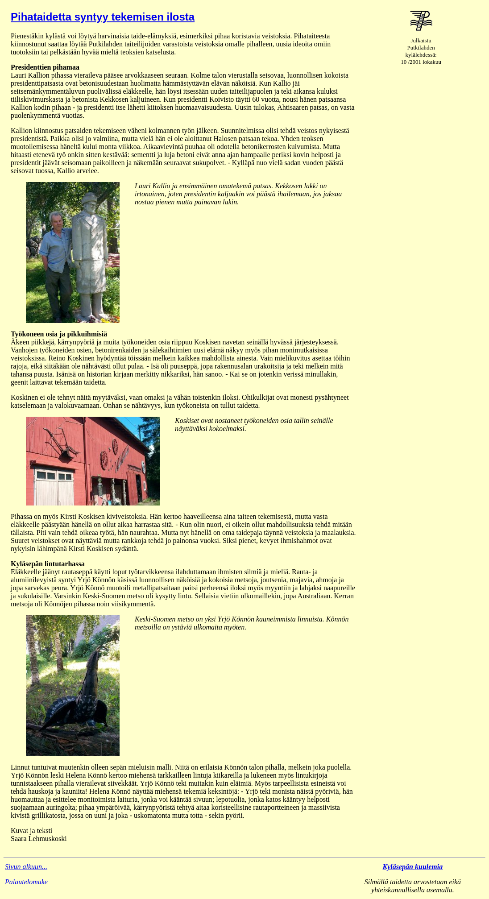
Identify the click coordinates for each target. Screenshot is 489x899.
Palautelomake (26, 882)
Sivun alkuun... (26, 866)
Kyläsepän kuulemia (413, 866)
